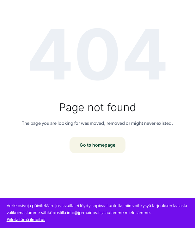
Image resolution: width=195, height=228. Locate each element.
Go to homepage (97, 145)
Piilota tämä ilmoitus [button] (26, 220)
